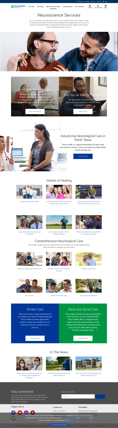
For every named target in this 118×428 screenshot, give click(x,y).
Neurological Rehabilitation (88, 296)
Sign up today (67, 392)
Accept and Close (59, 425)
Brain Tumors (29, 296)
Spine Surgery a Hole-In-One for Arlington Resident (59, 233)
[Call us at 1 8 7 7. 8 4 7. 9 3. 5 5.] (98, 6)
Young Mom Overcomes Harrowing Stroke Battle (29, 233)
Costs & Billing (67, 6)
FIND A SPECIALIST (35, 112)
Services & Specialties (53, 6)
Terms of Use (85, 418)
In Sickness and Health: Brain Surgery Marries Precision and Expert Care (88, 203)
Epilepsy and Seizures (88, 269)
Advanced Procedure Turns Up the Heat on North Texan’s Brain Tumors (58, 203)
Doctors (31, 6)
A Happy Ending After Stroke (29, 202)
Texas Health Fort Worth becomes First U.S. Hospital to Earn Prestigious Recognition (29, 375)
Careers (93, 1)
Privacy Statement (69, 418)
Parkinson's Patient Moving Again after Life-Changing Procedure (88, 233)
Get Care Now (79, 6)
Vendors (87, 1)
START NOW (83, 112)
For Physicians (80, 1)
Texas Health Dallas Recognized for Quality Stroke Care (59, 374)
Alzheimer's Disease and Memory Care (29, 269)
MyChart (99, 1)
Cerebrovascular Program (59, 296)
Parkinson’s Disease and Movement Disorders (59, 270)
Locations (40, 6)
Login (105, 1)
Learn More (83, 156)
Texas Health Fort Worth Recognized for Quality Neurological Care (88, 374)
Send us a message (59, 411)
